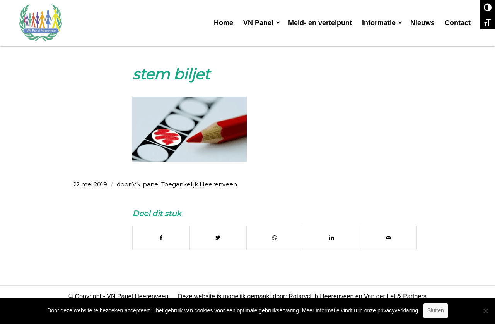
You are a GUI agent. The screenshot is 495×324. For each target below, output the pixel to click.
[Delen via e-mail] (388, 238)
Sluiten (435, 310)
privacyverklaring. (398, 310)
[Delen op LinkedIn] (331, 238)
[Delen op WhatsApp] (275, 238)
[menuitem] (223, 22)
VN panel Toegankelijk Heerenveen (184, 184)
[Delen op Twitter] (218, 238)
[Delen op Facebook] (161, 238)
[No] (485, 311)
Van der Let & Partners (395, 296)
